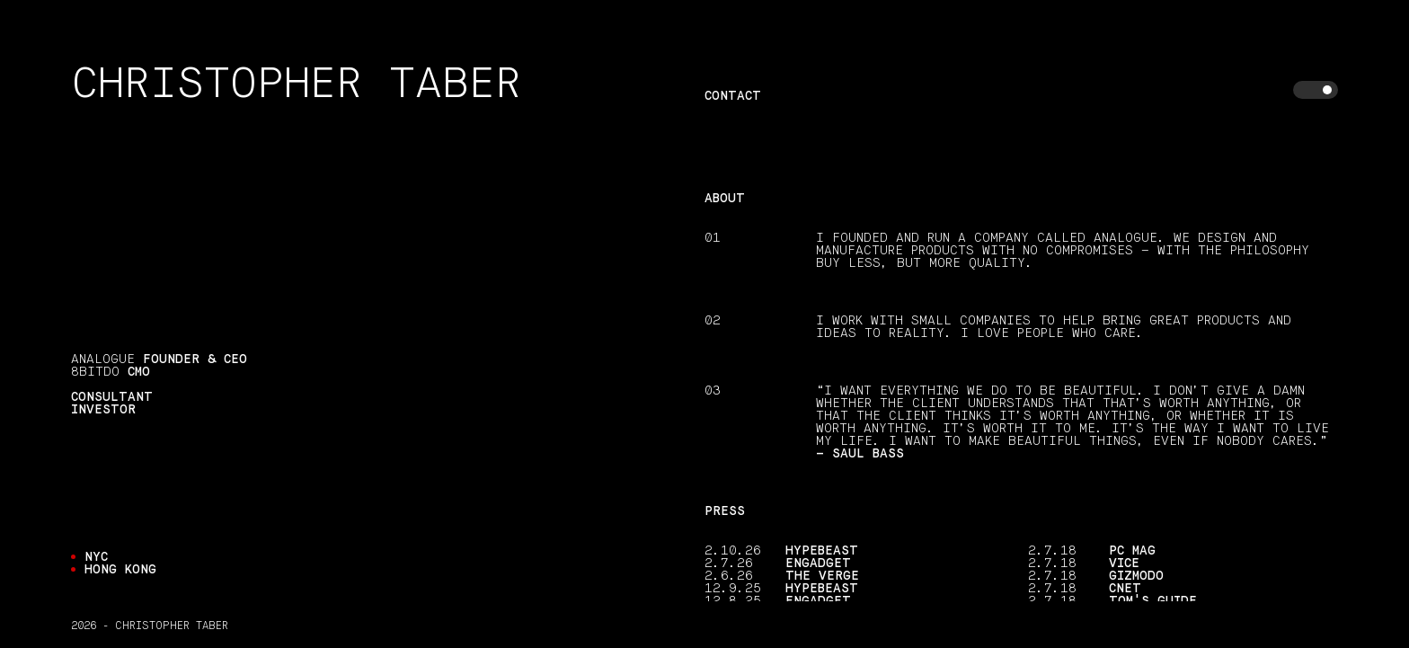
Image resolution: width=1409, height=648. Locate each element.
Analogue (103, 359)
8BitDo (95, 372)
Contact (732, 96)
